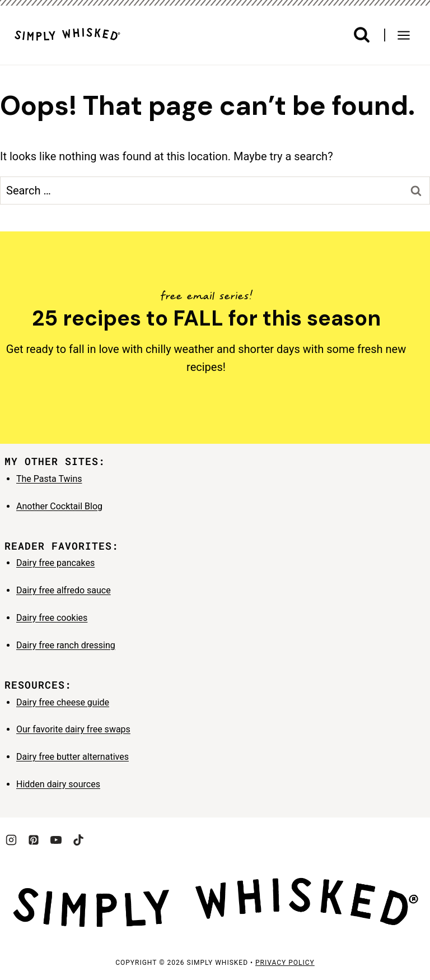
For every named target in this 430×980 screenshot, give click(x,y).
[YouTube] (56, 840)
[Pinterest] (33, 840)
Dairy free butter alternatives (72, 756)
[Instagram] (11, 840)
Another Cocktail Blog (59, 506)
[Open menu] (407, 35)
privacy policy (285, 963)
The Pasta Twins (49, 478)
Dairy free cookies (51, 617)
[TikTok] (78, 840)
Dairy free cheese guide (62, 702)
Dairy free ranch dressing (65, 645)
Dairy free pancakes (55, 563)
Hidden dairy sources (58, 784)
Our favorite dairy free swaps (73, 729)
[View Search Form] (361, 35)
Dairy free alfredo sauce (63, 590)
